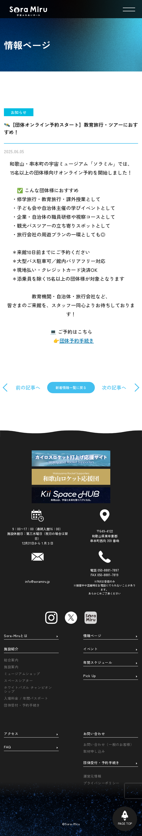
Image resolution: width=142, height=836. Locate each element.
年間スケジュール (97, 662)
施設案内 (11, 667)
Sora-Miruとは (16, 636)
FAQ (7, 747)
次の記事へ (114, 387)
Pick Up (89, 676)
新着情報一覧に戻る (71, 387)
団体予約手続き (76, 340)
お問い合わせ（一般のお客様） (108, 744)
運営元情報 (92, 776)
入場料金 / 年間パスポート (26, 698)
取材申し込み (94, 751)
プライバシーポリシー (101, 783)
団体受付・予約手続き (22, 705)
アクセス (11, 734)
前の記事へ (28, 387)
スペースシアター (18, 681)
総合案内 (11, 660)
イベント (90, 649)
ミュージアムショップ (22, 674)
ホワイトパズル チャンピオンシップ (28, 689)
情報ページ (92, 636)
